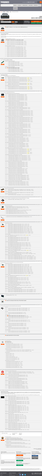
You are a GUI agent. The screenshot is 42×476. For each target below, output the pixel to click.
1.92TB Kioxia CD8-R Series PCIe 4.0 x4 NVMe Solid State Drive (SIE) (16, 160)
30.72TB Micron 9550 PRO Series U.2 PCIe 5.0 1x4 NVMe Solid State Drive (17, 138)
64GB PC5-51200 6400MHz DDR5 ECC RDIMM (13, 67)
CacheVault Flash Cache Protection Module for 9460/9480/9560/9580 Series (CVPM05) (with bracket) (17, 213)
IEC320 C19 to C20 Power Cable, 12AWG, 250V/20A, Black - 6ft (15, 309)
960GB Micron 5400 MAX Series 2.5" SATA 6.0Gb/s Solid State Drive (16, 100)
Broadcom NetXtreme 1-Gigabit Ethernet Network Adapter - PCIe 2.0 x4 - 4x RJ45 (17, 222)
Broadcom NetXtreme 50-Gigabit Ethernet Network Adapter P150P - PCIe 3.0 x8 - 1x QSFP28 (18, 268)
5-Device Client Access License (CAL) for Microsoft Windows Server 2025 (16, 373)
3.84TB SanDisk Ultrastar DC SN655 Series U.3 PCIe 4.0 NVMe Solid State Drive (17, 152)
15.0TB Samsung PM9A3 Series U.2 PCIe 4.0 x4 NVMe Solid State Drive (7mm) (17, 150)
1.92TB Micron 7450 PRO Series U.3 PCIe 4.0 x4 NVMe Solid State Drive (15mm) (17, 104)
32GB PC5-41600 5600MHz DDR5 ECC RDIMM (13, 60)
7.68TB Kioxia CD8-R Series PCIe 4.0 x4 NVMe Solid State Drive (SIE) (16, 162)
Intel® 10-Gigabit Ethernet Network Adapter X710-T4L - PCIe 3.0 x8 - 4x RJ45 (17, 235)
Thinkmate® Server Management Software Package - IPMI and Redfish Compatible (16, 297)
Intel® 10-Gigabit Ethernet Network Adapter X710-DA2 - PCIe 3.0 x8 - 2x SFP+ (17, 236)
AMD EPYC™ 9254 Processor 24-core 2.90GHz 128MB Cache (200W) (15, 39)
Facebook (19, 471)
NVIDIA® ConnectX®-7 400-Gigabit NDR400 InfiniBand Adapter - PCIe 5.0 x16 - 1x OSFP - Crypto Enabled (20, 288)
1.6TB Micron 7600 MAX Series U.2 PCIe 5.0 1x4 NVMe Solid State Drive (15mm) (17, 126)
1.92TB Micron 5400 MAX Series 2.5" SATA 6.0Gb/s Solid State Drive (16, 101)
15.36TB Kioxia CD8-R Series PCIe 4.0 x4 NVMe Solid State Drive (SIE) (16, 163)
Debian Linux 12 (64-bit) (9, 352)
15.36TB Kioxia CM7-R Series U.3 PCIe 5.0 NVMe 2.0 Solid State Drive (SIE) (17, 175)
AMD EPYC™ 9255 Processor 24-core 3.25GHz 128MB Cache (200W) (15, 47)
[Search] (5, 5)
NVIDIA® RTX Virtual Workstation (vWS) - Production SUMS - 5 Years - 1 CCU (17, 426)
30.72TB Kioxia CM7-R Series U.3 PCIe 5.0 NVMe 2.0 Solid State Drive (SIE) (17, 176)
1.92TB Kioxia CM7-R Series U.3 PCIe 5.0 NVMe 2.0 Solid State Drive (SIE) (17, 172)
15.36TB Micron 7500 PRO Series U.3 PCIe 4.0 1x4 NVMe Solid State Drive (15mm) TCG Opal (19, 112)
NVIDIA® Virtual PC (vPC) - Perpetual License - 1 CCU (14, 411)
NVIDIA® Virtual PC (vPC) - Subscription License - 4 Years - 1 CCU (16, 414)
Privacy (1, 472)
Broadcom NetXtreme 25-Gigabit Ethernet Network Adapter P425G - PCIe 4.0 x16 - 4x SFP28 (18, 226)
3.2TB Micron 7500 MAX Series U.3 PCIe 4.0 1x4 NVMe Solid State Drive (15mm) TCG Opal (18, 116)
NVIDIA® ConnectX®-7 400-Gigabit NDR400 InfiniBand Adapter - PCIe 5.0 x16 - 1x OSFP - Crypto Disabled (20, 287)
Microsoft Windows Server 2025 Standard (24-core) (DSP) (12, 342)
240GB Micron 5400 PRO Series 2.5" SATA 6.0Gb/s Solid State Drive (16, 91)
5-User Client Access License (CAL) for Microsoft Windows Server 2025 (16, 376)
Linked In (22, 471)
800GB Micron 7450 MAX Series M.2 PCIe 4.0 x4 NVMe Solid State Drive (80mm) (17, 81)
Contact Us (10, 471)
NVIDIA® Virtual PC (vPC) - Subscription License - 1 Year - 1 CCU (15, 412)
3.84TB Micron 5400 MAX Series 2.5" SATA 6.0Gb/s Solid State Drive (16, 102)
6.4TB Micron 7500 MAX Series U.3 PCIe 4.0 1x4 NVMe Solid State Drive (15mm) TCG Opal (18, 117)
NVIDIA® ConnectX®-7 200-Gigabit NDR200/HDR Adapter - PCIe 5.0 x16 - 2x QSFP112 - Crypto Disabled (20, 250)
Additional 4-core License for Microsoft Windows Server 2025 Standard (16, 379)
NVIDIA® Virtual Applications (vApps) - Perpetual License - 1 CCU (15, 402)
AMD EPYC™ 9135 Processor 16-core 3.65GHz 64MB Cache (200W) (15, 46)
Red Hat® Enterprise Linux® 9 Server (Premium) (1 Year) (12, 364)
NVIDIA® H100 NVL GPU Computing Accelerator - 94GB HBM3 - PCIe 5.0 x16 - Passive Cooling (19, 189)
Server (13, 5)
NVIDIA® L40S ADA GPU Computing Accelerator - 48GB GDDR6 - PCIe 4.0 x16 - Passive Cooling (19, 187)
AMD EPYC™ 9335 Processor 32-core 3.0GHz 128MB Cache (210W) (15, 48)
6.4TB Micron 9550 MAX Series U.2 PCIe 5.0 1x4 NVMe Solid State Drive (16, 141)
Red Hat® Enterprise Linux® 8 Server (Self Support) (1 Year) (13, 358)
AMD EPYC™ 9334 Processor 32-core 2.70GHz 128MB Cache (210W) (15, 40)
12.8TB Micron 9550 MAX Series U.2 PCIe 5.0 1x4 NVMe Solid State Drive (16, 142)
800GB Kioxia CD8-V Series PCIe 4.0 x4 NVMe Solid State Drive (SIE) (16, 165)
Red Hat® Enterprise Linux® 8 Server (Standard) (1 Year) (12, 359)
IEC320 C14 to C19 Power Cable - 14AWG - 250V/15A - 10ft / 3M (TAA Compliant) (17, 306)
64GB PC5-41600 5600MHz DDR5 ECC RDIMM (13, 61)
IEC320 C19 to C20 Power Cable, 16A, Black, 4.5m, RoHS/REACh (16, 322)
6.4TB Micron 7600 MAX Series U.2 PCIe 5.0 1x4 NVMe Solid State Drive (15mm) (17, 128)
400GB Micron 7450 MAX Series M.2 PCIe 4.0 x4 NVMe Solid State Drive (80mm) (17, 80)
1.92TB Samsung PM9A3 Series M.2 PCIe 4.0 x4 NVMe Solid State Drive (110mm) (17, 84)
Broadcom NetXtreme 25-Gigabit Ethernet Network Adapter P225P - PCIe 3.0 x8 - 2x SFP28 (18, 225)
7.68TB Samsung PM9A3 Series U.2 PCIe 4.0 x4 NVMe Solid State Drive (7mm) (17, 149)
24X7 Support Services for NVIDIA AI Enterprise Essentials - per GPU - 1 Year (17, 398)
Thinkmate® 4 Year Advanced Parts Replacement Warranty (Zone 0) (14, 439)
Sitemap (10, 474)
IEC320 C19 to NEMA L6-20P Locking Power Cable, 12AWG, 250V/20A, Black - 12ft (18, 318)
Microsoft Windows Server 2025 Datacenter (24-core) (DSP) (13, 344)
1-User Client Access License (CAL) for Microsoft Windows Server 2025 (16, 375)
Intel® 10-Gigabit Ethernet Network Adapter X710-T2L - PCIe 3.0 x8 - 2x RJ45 (17, 234)
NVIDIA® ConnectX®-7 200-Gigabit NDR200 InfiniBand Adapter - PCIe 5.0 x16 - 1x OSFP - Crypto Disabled (20, 286)
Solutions (28, 5)
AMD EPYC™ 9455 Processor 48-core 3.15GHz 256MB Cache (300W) (15, 52)
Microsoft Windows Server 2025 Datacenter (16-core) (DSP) (13, 343)
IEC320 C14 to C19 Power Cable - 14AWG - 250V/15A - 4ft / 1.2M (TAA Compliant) (17, 305)
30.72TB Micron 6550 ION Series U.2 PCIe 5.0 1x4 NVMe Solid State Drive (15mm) (17, 131)
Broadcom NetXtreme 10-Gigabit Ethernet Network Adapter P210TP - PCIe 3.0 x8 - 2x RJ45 (18, 223)
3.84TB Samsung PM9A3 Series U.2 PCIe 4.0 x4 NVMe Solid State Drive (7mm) (17, 148)
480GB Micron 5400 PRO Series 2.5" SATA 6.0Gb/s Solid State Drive (16, 92)
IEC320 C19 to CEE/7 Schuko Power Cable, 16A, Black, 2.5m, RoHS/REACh (17, 324)
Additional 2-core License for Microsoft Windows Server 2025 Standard (16, 378)
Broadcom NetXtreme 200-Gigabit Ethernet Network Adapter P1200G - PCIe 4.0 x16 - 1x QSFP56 (19, 270)
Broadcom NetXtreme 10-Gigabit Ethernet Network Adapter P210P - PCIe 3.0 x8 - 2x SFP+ (18, 224)
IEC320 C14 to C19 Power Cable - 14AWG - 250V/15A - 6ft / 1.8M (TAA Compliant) (17, 307)
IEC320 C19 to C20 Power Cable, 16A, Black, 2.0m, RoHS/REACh (16, 321)
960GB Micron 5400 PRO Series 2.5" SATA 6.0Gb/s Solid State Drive (16, 93)
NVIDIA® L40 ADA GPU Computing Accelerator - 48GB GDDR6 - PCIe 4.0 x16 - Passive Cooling (19, 186)
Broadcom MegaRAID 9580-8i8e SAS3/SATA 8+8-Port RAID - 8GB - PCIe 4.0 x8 (15, 210)
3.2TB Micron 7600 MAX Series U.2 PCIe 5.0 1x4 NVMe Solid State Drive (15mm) (17, 127)
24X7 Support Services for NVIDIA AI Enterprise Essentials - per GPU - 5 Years (17, 400)
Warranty (1, 473)
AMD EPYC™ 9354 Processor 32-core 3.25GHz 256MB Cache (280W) (15, 41)
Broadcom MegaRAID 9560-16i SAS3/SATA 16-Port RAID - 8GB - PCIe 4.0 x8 (15, 209)
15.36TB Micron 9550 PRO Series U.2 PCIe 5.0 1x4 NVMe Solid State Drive (17, 137)
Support (37, 5)
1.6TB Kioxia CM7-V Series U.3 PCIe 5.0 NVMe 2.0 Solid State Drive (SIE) (16, 178)
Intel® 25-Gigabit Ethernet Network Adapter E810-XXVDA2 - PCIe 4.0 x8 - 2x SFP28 (17, 239)
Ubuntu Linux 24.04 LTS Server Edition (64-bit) (11, 356)
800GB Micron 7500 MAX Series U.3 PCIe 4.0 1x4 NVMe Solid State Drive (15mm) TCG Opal (19, 114)
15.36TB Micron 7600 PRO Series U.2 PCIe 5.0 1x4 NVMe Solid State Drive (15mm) (18, 124)
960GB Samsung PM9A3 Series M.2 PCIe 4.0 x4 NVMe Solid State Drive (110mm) (17, 83)
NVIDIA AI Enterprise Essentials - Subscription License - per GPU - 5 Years (16, 396)
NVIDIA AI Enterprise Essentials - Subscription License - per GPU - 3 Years (16, 395)
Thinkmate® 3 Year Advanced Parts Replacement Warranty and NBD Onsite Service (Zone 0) (16, 437)
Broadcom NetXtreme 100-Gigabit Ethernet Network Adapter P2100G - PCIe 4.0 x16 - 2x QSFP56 (19, 269)
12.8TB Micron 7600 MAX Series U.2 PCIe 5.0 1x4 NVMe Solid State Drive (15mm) (17, 129)
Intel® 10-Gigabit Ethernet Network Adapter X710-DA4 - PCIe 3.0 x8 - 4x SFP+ (17, 237)
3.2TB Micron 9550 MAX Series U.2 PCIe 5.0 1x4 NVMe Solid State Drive (16, 140)
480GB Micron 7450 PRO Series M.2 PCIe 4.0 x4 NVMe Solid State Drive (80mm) (17, 74)
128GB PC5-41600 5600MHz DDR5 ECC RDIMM (14, 62)
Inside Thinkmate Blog (12, 472)
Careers (1, 474)
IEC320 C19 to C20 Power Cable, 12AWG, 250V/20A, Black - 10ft (15, 310)
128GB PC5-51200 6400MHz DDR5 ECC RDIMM (14, 68)
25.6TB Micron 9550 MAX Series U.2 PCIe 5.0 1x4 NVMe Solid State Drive (16, 143)
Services (33, 5)
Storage (17, 5)
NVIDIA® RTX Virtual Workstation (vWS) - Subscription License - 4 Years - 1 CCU (17, 423)
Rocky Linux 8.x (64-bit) (9, 350)
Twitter (21, 471)
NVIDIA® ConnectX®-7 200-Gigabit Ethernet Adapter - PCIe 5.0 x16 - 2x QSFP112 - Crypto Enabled (19, 252)
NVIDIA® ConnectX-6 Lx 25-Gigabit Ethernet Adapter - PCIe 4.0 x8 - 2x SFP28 (17, 247)
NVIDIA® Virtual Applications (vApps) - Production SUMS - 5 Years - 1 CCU (17, 409)
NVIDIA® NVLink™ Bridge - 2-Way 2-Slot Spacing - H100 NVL (15, 196)
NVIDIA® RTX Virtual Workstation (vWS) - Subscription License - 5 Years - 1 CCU (17, 424)
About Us (1, 471)
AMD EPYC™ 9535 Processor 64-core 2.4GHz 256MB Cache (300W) (15, 53)
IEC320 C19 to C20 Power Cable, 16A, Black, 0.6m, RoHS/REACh (16, 320)
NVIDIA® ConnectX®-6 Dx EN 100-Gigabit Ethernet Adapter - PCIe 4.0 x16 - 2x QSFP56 (18, 249)
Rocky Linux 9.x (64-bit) (9, 351)
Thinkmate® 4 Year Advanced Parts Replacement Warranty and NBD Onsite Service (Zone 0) (16, 440)
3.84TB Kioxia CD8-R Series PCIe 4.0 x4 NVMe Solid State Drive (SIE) (16, 161)
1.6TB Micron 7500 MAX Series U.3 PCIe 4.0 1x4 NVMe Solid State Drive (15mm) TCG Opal (18, 115)
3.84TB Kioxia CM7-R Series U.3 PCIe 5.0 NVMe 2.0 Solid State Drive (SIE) (17, 173)
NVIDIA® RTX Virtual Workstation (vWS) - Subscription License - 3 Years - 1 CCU (17, 422)
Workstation (22, 5)
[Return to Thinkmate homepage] (4, 2)
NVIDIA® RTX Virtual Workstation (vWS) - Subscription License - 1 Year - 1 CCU (17, 421)
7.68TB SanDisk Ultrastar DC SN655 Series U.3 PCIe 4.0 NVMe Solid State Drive (17, 153)
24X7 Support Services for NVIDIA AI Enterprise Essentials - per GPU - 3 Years (17, 399)
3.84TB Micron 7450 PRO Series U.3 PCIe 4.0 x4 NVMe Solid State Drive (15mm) (17, 105)
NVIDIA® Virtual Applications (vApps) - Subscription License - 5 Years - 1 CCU (17, 407)
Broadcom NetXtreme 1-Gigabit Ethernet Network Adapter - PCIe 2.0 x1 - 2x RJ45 (17, 261)
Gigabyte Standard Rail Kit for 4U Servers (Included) (12, 332)
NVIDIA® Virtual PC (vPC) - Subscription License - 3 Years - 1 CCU (16, 413)
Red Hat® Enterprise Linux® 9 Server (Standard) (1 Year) (12, 363)
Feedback (10, 473)
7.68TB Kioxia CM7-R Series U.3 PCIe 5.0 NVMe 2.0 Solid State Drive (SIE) (17, 174)
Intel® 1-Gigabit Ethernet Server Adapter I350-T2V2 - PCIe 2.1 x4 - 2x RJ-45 (17, 272)
